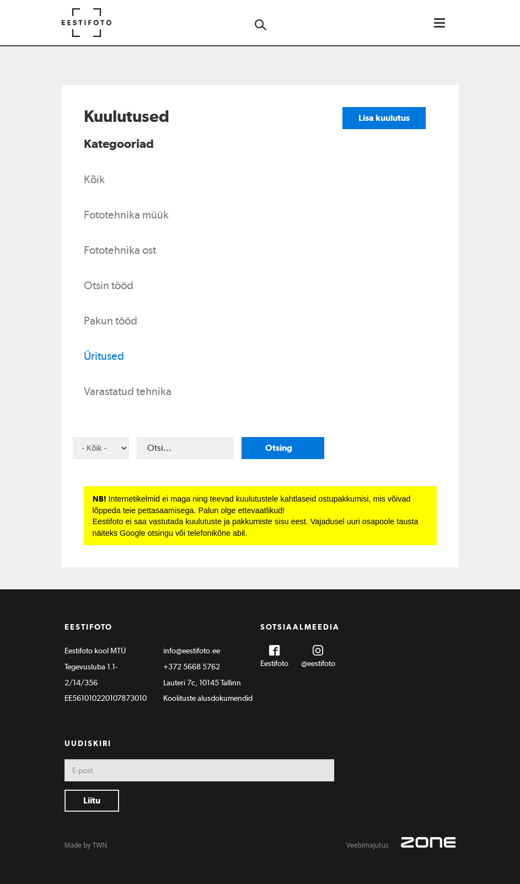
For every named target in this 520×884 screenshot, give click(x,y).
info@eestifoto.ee (191, 650)
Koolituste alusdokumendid (208, 698)
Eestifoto (274, 663)
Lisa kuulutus (384, 118)
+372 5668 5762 (191, 666)
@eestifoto (318, 663)
